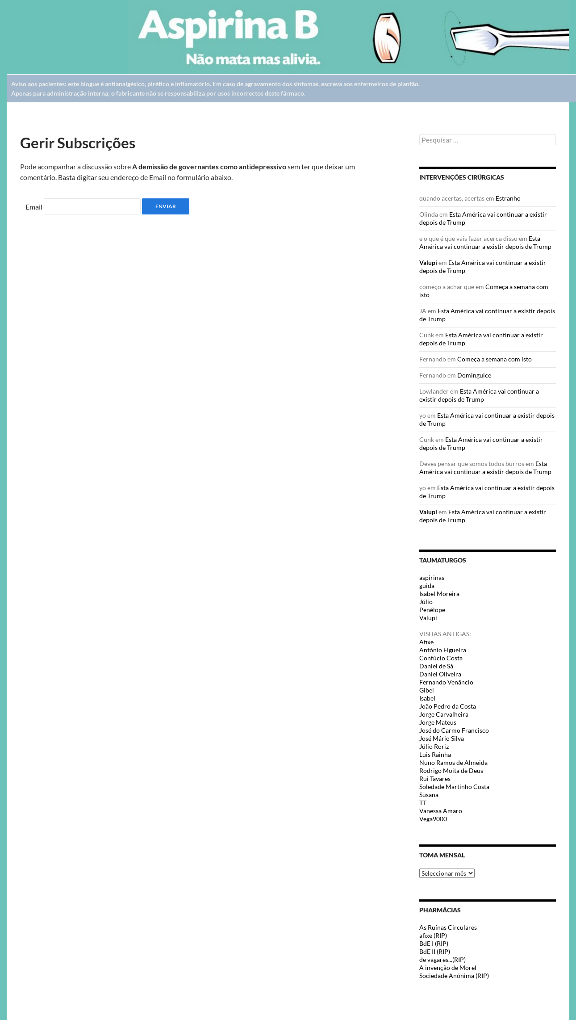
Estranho (508, 198)
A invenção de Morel (447, 967)
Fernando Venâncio (446, 682)
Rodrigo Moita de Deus (451, 770)
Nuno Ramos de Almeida (453, 762)
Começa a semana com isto (494, 359)
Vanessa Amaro (440, 810)
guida (426, 585)
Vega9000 (433, 819)
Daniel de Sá (436, 666)
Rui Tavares (435, 778)
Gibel (426, 690)
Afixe (426, 642)
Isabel (427, 698)
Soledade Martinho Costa (454, 786)
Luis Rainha (435, 754)
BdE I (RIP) (433, 943)
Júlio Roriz (434, 746)
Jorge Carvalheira (443, 714)
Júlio (426, 601)
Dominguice (474, 375)
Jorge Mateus (437, 722)
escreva (331, 84)
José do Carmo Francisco (454, 730)
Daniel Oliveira (440, 674)
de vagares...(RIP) (442, 959)
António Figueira (442, 650)
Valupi (428, 262)
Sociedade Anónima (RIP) (454, 975)
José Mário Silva (441, 738)
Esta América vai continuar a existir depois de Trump (485, 242)
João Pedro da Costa (447, 706)
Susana (428, 794)
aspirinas (431, 577)
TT (422, 802)
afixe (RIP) (433, 935)
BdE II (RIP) (434, 951)
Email (33, 206)
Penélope (432, 609)
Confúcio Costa (441, 658)
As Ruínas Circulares (448, 927)
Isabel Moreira (439, 593)
